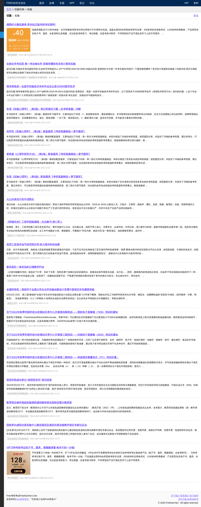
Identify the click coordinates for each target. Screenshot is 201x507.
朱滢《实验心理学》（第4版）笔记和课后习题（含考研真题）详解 (65, 109)
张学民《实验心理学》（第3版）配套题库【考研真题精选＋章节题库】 (67, 131)
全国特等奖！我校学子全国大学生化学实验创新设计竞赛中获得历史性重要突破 (72, 289)
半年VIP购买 (34, 478)
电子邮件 (194, 495)
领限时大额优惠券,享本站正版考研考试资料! (52, 24)
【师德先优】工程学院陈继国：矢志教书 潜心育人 (56, 222)
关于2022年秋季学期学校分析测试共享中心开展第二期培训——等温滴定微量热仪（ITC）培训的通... (84, 357)
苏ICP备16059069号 (188, 499)
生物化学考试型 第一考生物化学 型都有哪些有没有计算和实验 (62, 63)
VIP (186, 3)
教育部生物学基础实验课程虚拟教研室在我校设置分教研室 (60, 402)
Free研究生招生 (37, 3)
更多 (195, 15)
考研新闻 (8, 9)
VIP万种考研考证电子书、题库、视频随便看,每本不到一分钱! (62, 447)
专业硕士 (8, 41)
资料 (195, 3)
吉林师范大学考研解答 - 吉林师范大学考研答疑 (48, 77)
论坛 (109, 3)
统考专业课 (9, 22)
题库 (59, 3)
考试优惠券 (33, 55)
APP (89, 3)
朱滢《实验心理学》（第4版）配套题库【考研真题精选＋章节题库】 (66, 176)
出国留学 (8, 66)
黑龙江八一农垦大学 (37, 236)
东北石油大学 (34, 258)
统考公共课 (9, 16)
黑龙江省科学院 (35, 213)
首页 (30, 9)
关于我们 (175, 495)
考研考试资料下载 (36, 122)
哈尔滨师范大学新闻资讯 (39, 394)
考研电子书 (9, 53)
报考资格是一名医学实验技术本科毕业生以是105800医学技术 (62, 86)
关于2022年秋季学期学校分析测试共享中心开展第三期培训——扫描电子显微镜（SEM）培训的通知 (83, 334)
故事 (69, 3)
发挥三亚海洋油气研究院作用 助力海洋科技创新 (54, 244)
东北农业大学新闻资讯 (38, 326)
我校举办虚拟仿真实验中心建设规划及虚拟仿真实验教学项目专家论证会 (68, 425)
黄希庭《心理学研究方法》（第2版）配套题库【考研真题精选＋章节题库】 (70, 154)
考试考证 (8, 60)
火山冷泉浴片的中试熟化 (41, 199)
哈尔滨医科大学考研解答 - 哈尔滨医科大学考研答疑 (50, 100)
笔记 (99, 3)
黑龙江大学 (33, 303)
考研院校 (8, 34)
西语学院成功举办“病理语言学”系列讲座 (50, 380)
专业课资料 (9, 47)
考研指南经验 (10, 28)
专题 (79, 3)
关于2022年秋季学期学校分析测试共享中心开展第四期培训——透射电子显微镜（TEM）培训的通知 (83, 312)
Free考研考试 (43, 499)
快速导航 (7, 3)
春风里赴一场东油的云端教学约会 (46, 267)
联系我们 (184, 495)
